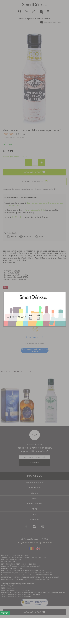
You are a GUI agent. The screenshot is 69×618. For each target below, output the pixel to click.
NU (38, 315)
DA (30, 315)
